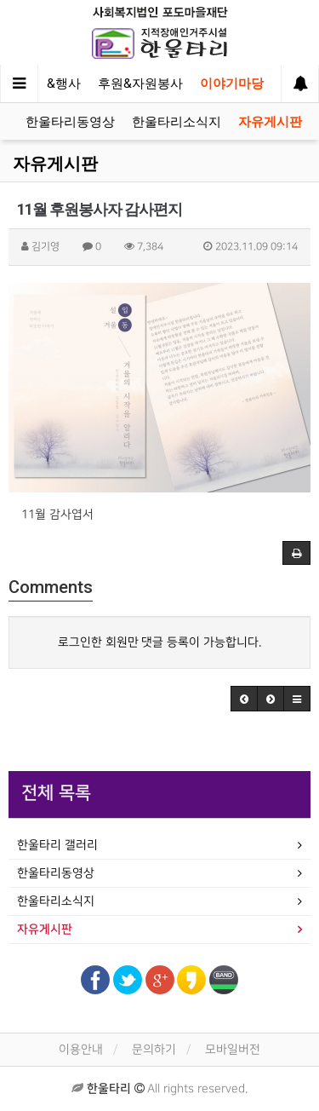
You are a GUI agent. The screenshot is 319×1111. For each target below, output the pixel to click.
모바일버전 (232, 1049)
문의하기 (154, 1049)
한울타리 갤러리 (57, 844)
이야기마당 (232, 83)
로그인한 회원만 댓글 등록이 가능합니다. (160, 642)
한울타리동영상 (70, 122)
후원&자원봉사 (140, 83)
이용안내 (81, 1049)
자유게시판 (270, 122)
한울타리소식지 (176, 122)
